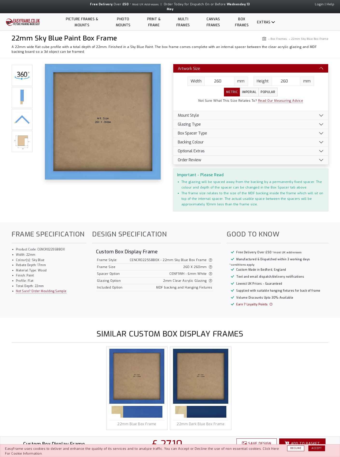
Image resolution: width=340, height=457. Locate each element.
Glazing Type (189, 124)
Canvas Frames (213, 22)
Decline (295, 448)
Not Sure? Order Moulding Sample (41, 291)
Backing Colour (191, 142)
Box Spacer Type (192, 133)
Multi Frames (183, 22)
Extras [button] (263, 22)
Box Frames (242, 22)
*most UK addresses (287, 252)
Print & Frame (154, 22)
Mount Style (188, 115)
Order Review (189, 159)
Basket (302, 443)
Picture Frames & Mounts (82, 22)
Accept (317, 448)
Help (330, 4)
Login (319, 4)
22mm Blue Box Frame (136, 424)
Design (256, 443)
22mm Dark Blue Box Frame (200, 424)
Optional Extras (191, 151)
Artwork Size (189, 68)
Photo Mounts (123, 22)
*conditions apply (242, 265)
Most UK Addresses (145, 4)
